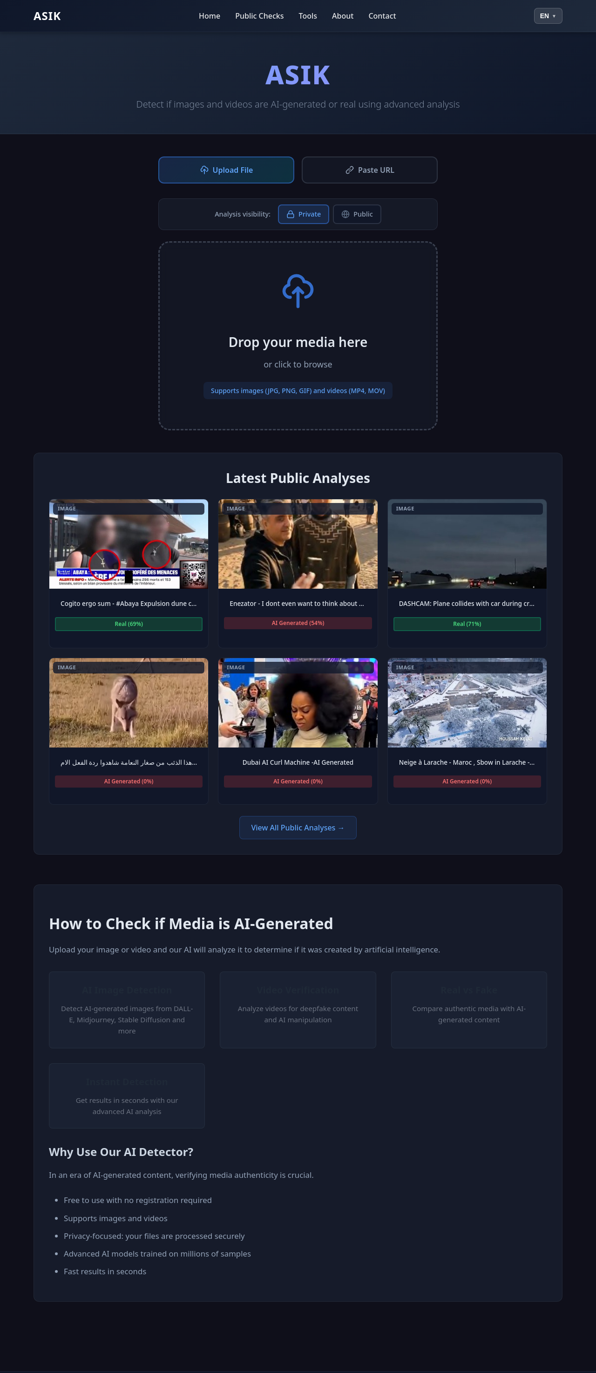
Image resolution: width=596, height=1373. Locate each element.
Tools (308, 16)
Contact (382, 16)
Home (209, 16)
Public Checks (259, 16)
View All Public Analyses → (298, 827)
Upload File (226, 170)
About (342, 16)
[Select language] (548, 16)
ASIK (47, 15)
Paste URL (369, 170)
